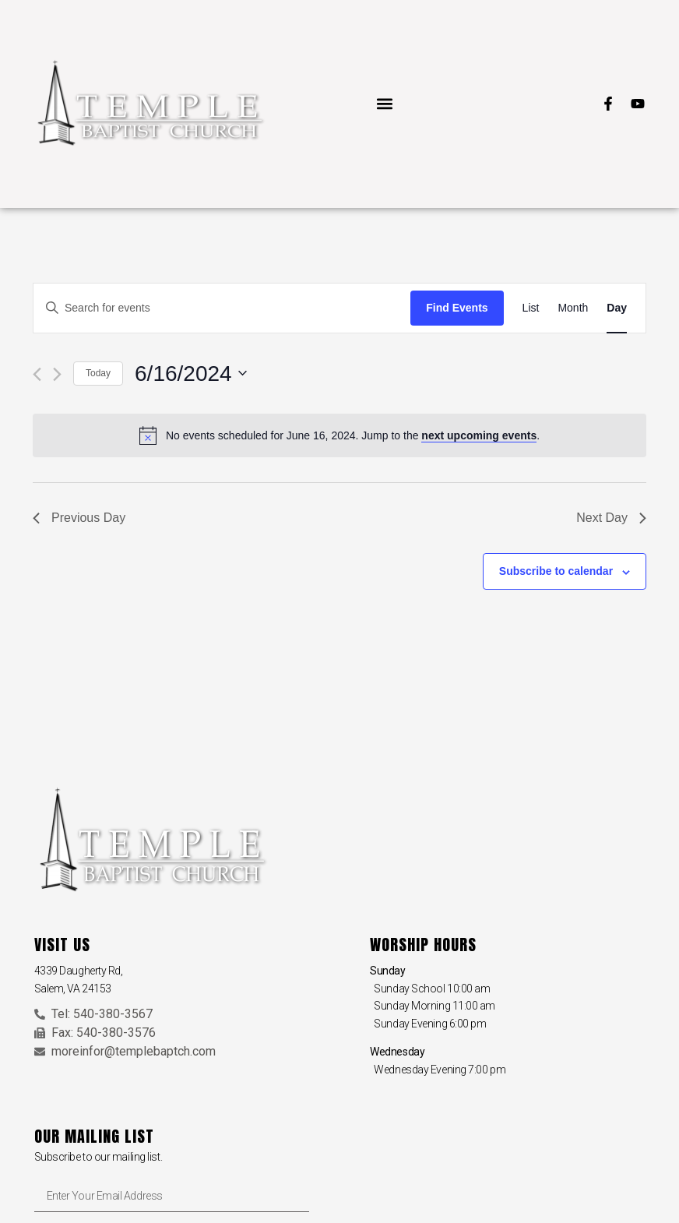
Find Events (456, 307)
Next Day (611, 517)
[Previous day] (37, 374)
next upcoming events (479, 435)
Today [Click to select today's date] (98, 373)
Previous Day (79, 517)
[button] (384, 104)
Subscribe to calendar (556, 571)
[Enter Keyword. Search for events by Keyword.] (221, 308)
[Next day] (57, 374)
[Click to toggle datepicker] (191, 373)
